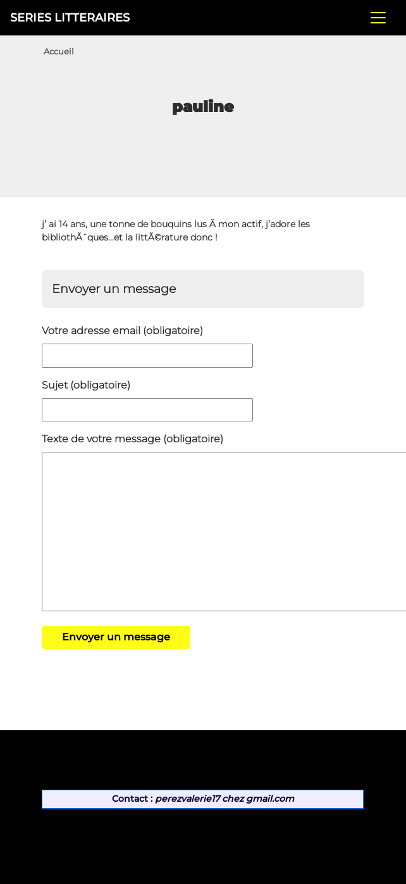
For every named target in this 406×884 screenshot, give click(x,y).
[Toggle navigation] (378, 17)
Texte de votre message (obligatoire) (132, 439)
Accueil (59, 51)
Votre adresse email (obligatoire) (122, 331)
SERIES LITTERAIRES (70, 17)
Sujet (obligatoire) (86, 385)
